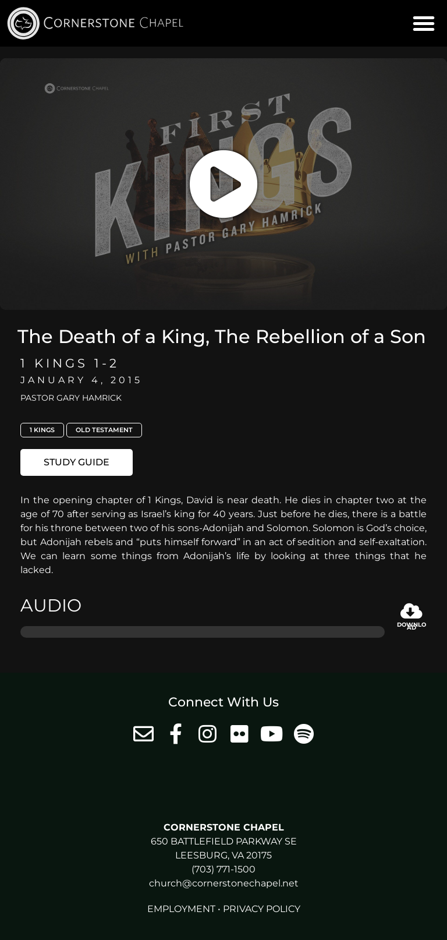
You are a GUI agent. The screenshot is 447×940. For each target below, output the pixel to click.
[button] (423, 23)
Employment (181, 908)
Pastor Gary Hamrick (71, 398)
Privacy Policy (261, 908)
